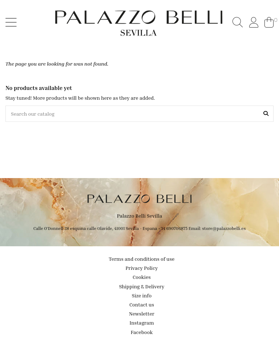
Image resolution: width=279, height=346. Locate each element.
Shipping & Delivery (142, 286)
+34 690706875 (172, 228)
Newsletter (141, 313)
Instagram (141, 323)
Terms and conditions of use (142, 259)
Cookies (142, 277)
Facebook (142, 332)
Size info (141, 295)
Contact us (141, 304)
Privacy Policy (142, 268)
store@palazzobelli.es (224, 228)
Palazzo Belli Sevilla (139, 216)
